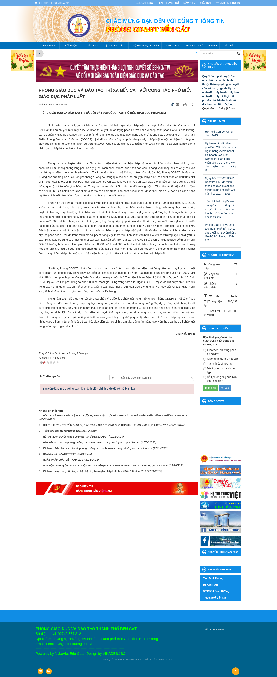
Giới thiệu (70, 45)
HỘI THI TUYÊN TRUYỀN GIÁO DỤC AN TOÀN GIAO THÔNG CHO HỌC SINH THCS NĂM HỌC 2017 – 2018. (106, 425)
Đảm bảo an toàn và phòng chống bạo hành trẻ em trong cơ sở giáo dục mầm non (91, 442)
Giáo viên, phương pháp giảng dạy (219, 352)
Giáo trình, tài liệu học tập (220, 359)
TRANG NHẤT (47, 45)
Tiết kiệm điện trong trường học (62, 430)
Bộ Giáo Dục (210, 584)
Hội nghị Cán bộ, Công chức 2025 (219, 133)
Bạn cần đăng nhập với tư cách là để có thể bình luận (89, 388)
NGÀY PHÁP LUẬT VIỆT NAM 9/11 (63, 459)
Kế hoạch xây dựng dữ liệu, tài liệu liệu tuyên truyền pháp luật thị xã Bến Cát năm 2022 (94, 471)
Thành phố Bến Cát (214, 597)
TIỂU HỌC (205, 3)
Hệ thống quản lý (145, 45)
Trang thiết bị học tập (218, 363)
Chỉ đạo (91, 45)
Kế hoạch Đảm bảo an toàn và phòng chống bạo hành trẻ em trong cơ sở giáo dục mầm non (97, 448)
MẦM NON (189, 3)
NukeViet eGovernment (128, 659)
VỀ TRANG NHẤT (214, 629)
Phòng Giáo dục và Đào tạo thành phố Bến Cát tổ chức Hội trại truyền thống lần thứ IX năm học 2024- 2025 (220, 232)
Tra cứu (171, 45)
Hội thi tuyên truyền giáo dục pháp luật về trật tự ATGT (75, 436)
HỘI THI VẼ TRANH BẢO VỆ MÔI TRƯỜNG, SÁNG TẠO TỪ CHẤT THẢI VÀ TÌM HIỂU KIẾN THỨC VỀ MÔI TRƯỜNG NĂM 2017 (115, 415)
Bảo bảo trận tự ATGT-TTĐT (59, 454)
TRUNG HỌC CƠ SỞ (228, 3)
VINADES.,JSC (164, 659)
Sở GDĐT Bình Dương (216, 591)
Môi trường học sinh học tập (219, 370)
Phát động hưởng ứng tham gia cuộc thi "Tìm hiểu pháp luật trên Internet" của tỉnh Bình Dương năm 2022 (105, 465)
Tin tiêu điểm (216, 121)
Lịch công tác (114, 45)
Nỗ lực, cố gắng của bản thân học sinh (220, 378)
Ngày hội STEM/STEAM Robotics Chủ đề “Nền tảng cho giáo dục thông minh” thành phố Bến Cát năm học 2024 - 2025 (220, 186)
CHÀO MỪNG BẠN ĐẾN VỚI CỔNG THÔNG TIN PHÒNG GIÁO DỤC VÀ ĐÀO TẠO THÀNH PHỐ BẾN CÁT (188, 53)
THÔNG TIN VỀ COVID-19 (200, 45)
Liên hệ (228, 45)
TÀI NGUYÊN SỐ (169, 3)
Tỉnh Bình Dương (213, 578)
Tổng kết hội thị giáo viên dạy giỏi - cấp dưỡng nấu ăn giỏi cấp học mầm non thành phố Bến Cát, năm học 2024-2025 (220, 209)
